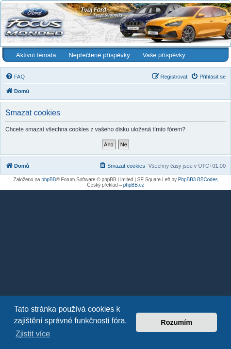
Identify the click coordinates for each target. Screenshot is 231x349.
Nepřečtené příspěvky (99, 55)
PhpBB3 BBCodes (198, 179)
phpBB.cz (133, 185)
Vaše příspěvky (164, 55)
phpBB (48, 179)
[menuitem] (15, 76)
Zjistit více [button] (33, 334)
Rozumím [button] (176, 322)
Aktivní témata (36, 55)
